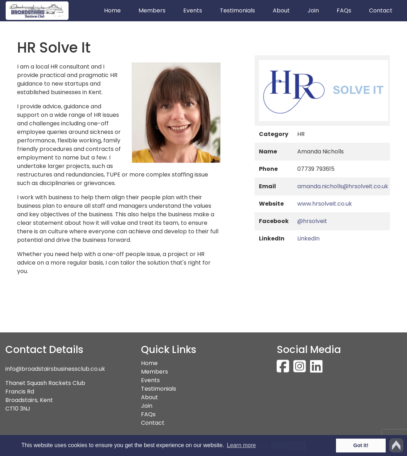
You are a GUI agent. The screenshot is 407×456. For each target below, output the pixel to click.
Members (152, 10)
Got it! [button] (360, 445)
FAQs (344, 10)
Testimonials (237, 10)
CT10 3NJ (17, 409)
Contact (380, 10)
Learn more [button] (241, 445)
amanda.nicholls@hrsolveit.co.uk (342, 186)
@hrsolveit (312, 221)
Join (313, 10)
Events (192, 10)
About (281, 10)
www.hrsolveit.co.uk (324, 204)
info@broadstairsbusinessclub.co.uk (55, 369)
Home (117, 10)
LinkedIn (308, 238)
